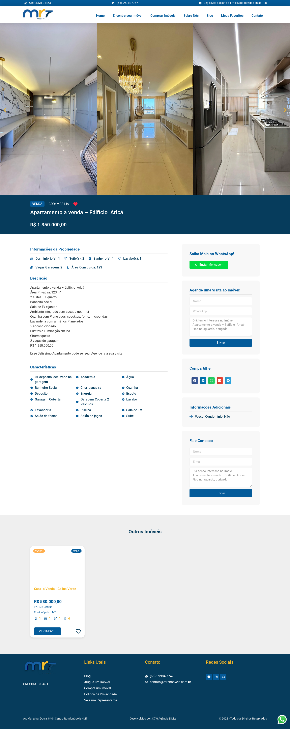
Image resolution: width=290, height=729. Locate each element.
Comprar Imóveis (162, 16)
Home (100, 16)
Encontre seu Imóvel (127, 16)
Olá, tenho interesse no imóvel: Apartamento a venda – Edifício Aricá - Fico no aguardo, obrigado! (221, 327)
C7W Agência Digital (164, 718)
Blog (210, 16)
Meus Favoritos (232, 16)
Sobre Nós (191, 16)
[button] (4, 110)
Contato (257, 16)
